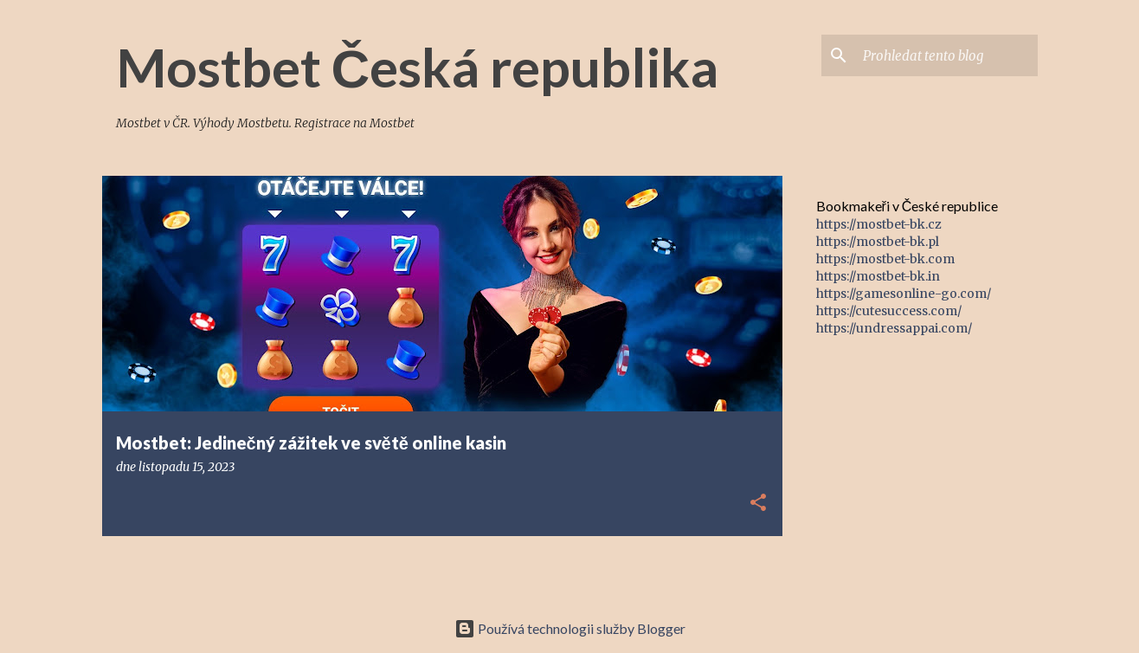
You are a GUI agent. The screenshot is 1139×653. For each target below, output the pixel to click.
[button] (758, 503)
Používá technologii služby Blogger (569, 628)
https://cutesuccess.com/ (889, 311)
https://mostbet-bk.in (878, 276)
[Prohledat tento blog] (947, 55)
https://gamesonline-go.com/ (903, 293)
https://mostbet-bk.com (885, 259)
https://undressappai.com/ (894, 328)
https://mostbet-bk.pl (877, 241)
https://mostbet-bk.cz (879, 224)
